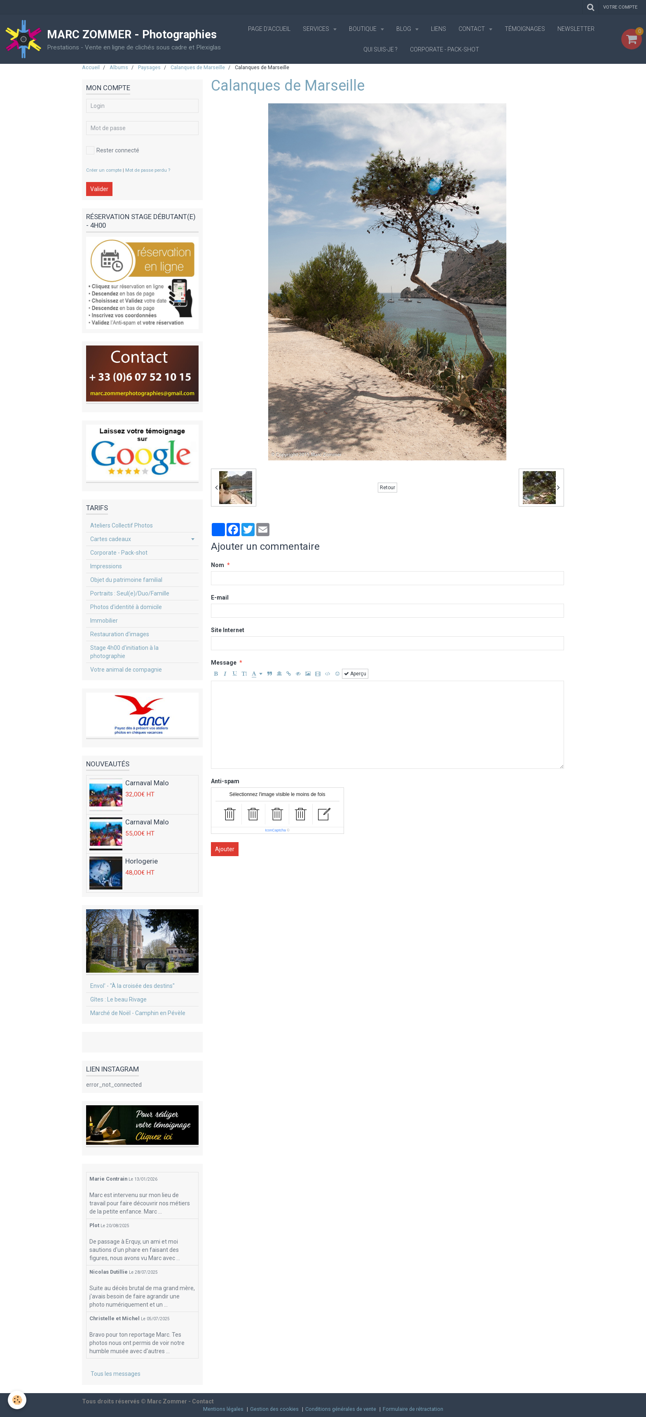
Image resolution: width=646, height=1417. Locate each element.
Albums (119, 67)
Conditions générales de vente (340, 1409)
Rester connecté (112, 150)
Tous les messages (115, 1373)
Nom (217, 565)
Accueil (91, 67)
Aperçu (355, 674)
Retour (387, 487)
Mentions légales (223, 1409)
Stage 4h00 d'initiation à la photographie (124, 651)
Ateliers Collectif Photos (121, 525)
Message (223, 662)
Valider (99, 189)
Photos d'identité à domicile (126, 607)
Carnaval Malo (147, 783)
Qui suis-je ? (380, 49)
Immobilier (104, 620)
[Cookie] (17, 1400)
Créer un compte (104, 170)
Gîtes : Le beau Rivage (118, 999)
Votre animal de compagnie (126, 669)
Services (316, 29)
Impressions (106, 566)
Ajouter (224, 849)
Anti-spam (225, 781)
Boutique (363, 29)
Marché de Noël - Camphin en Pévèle (137, 1013)
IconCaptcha (275, 830)
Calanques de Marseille (198, 67)
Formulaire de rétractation (413, 1409)
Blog (404, 29)
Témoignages (525, 29)
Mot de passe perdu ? (147, 170)
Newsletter (576, 29)
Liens (438, 29)
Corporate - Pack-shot (444, 49)
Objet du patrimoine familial (126, 580)
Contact (472, 29)
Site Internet (227, 630)
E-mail (220, 597)
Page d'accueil (269, 29)
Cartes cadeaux (110, 539)
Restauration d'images (119, 634)
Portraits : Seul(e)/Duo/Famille (129, 593)
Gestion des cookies (274, 1409)
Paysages (149, 67)
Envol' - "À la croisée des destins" (132, 986)
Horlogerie (141, 861)
